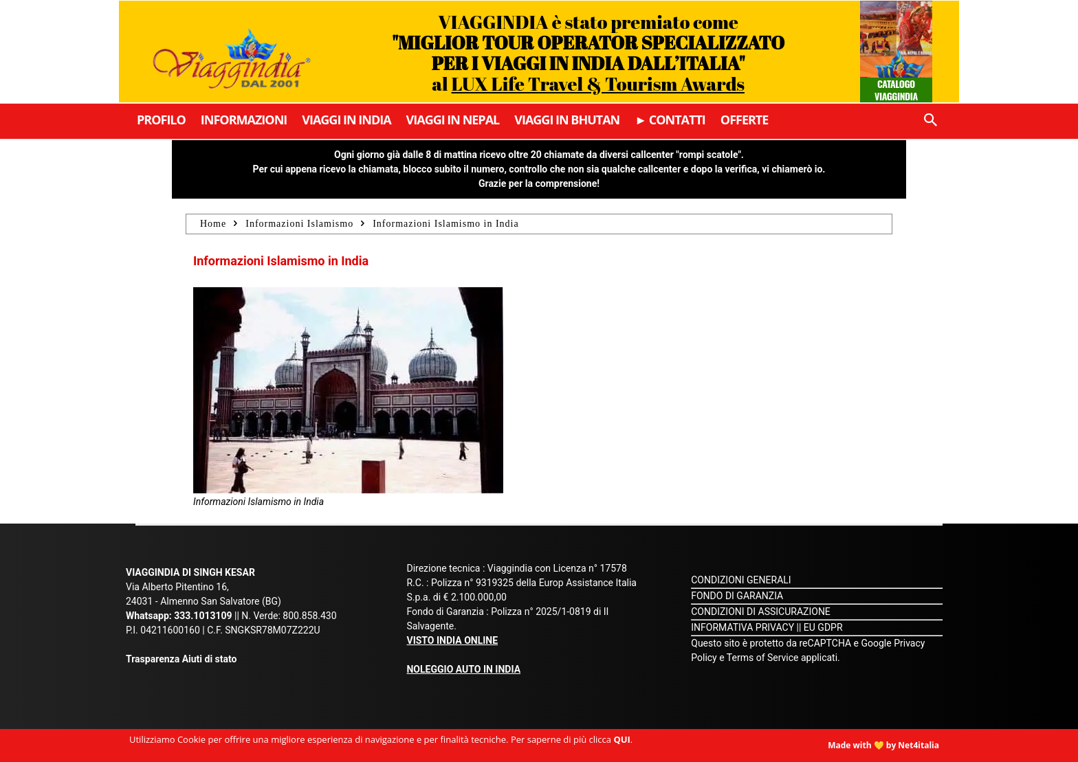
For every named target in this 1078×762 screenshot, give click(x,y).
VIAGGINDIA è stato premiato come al (588, 52)
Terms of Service (763, 657)
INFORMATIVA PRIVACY (742, 627)
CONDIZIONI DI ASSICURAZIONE (760, 611)
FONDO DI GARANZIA (737, 595)
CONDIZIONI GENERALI (741, 579)
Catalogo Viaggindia (896, 89)
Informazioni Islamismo (299, 223)
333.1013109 (203, 615)
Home (213, 223)
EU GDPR (823, 627)
